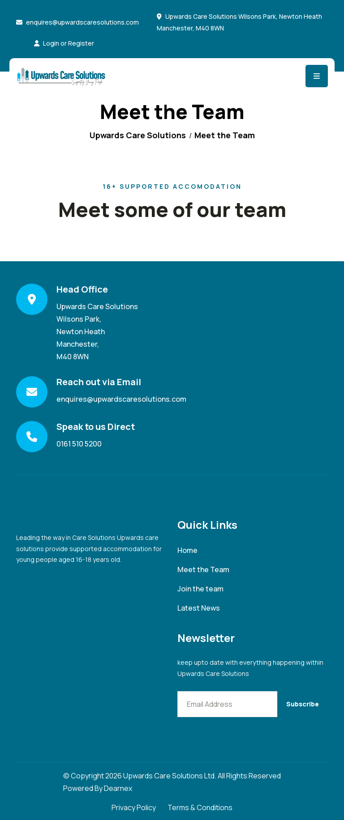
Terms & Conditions (200, 807)
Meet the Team (203, 569)
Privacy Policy (134, 807)
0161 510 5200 (79, 444)
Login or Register (64, 43)
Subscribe (302, 704)
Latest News (198, 608)
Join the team (200, 589)
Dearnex (118, 788)
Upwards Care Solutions (138, 135)
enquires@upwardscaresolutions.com (82, 22)
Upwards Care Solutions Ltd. (169, 776)
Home (187, 550)
